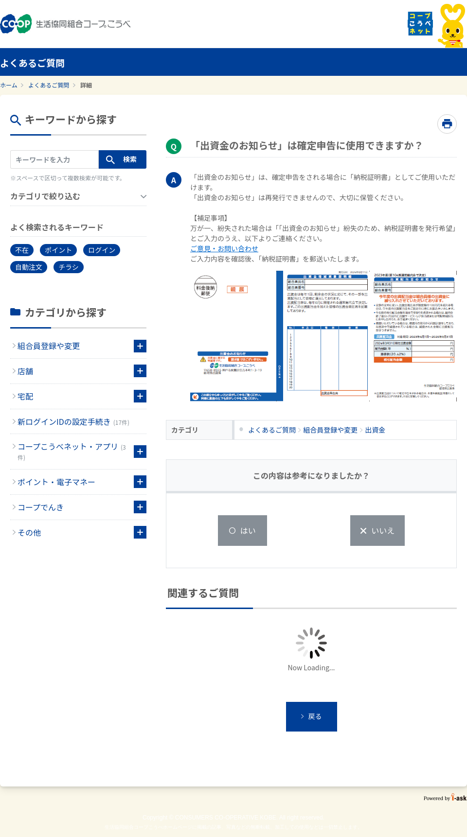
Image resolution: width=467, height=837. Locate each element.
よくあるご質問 (48, 85)
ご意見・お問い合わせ (224, 248)
